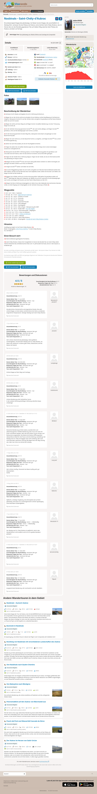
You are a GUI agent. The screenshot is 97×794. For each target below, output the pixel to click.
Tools (6, 11)
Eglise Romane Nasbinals (25, 195)
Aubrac (55, 57)
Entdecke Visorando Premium (48, 79)
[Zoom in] (91, 49)
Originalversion (70, 38)
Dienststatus (43, 790)
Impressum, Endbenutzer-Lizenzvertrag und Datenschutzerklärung (16, 781)
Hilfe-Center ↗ (25, 11)
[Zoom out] (91, 52)
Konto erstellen (80, 11)
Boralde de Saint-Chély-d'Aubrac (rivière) (37, 219)
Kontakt (6, 786)
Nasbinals (45, 60)
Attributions (68, 66)
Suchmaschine (44, 761)
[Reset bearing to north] (91, 55)
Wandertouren (15, 11)
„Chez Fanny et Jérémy (22, 229)
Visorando (5, 14)
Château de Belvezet (24, 214)
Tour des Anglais (30, 208)
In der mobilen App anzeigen (16, 86)
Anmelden (90, 11)
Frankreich (43, 54)
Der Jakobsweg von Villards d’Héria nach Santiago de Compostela (37, 34)
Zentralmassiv (49, 57)
